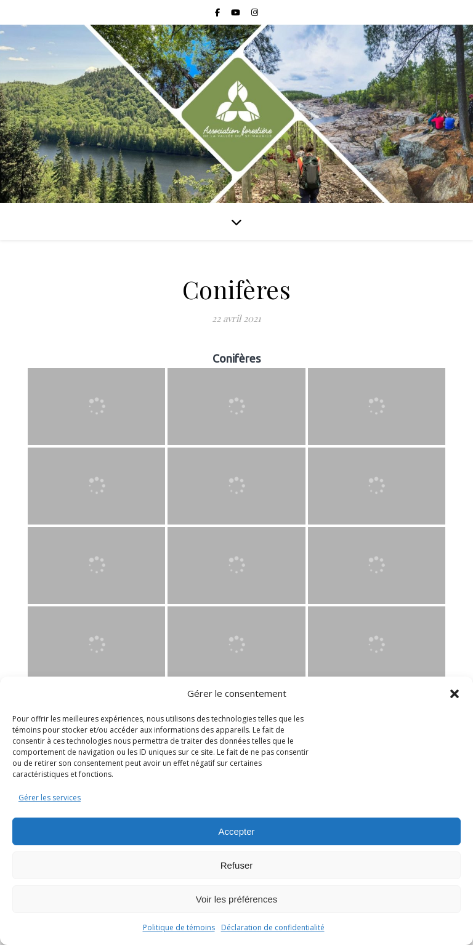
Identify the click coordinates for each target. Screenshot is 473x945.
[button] (454, 694)
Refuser (236, 865)
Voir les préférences (237, 899)
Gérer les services (49, 797)
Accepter (236, 831)
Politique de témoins (179, 927)
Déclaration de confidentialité (273, 927)
